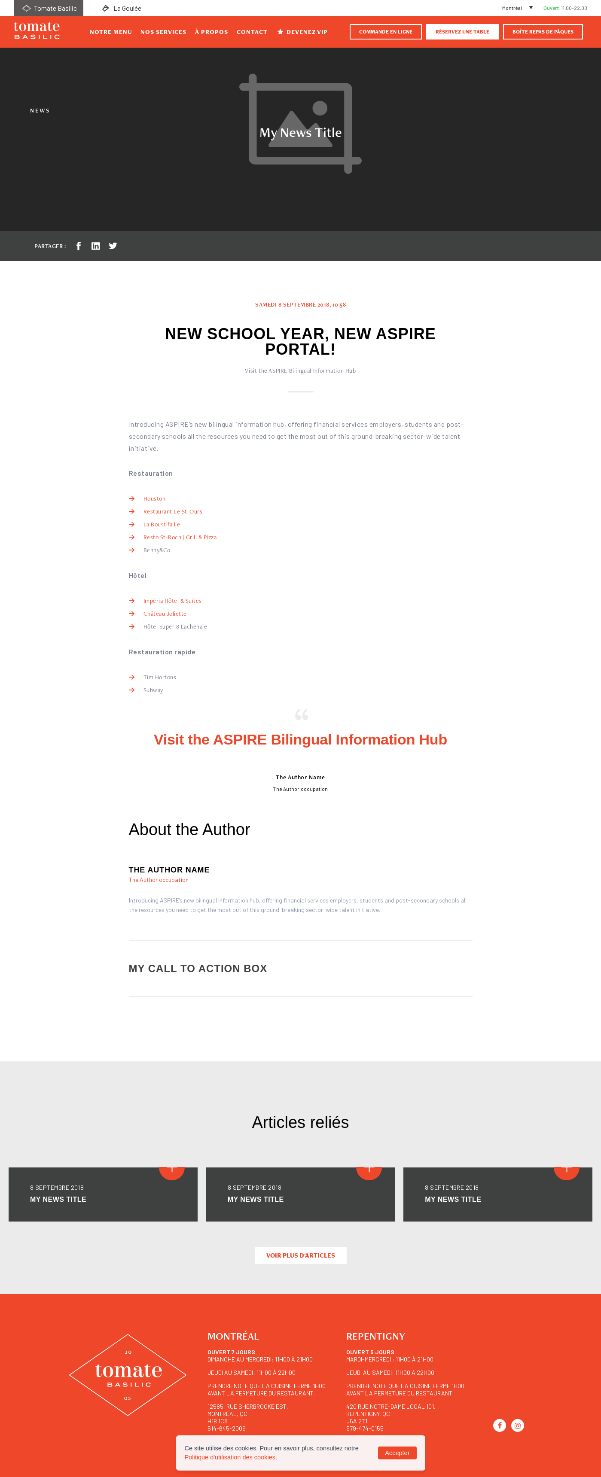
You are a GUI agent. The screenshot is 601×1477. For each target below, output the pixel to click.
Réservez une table (462, 31)
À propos (211, 32)
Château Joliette (165, 613)
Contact (252, 32)
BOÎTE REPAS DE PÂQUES (543, 31)
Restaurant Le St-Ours (173, 511)
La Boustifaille (161, 524)
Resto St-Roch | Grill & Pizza (180, 537)
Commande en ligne (385, 31)
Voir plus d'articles (300, 1255)
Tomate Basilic (48, 8)
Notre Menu (111, 32)
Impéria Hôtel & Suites (172, 601)
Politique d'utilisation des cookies (230, 1457)
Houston (154, 498)
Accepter (397, 1453)
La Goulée (121, 8)
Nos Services (163, 32)
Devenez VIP (302, 32)
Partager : (50, 246)
